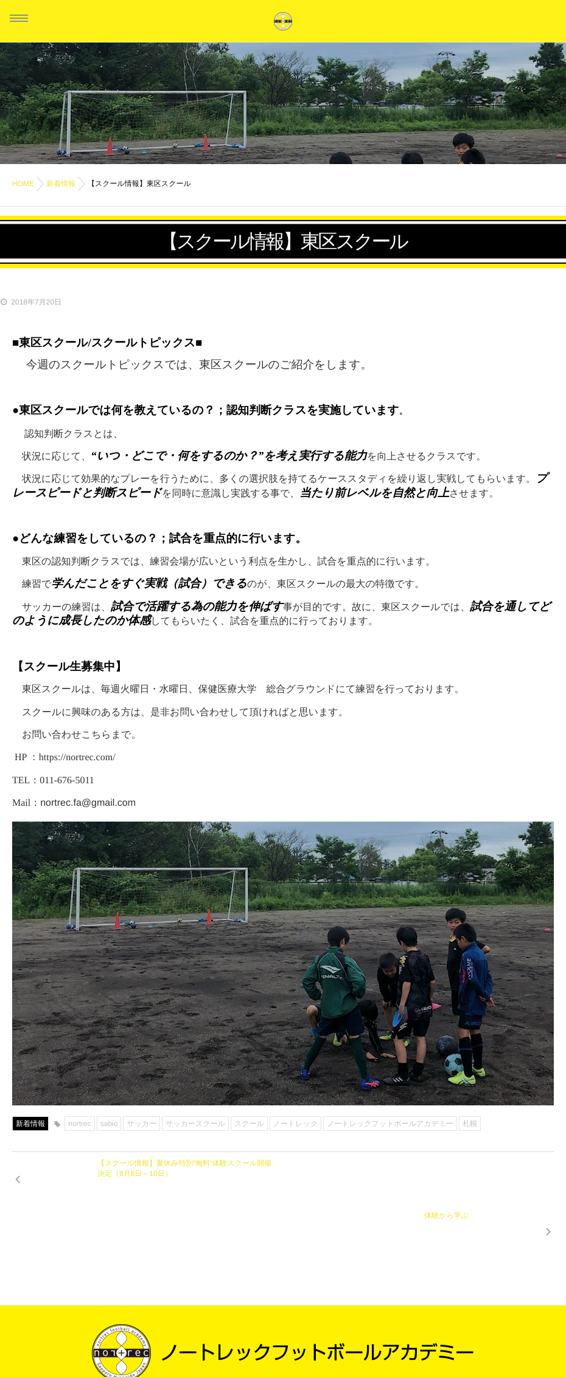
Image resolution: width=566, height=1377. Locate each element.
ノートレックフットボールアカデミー (390, 1123)
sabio (109, 1123)
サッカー (141, 1123)
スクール (249, 1123)
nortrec (79, 1123)
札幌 (470, 1123)
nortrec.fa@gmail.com (88, 803)
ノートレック (295, 1123)
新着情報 (30, 1123)
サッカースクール (195, 1123)
